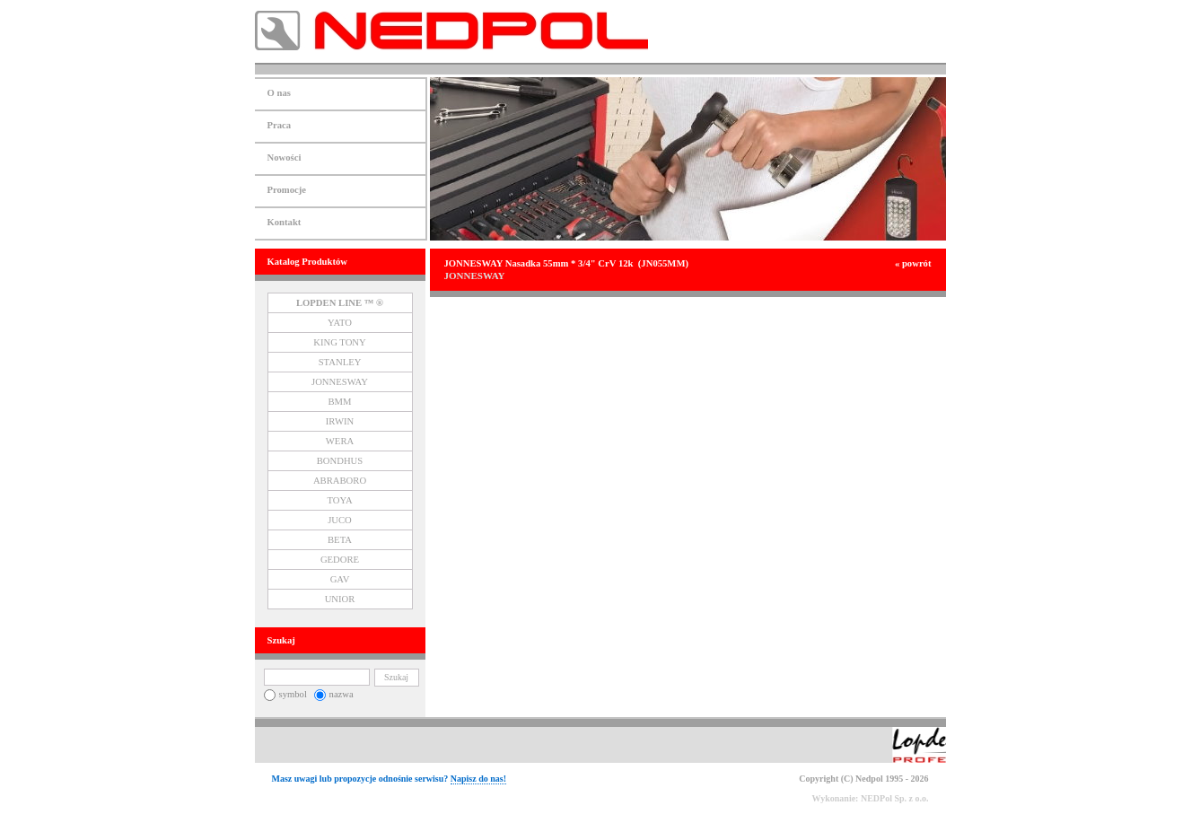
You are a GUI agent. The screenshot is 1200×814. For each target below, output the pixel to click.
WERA (340, 441)
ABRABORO (339, 481)
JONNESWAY (339, 382)
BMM (339, 402)
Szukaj (396, 677)
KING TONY (339, 342)
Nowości (284, 157)
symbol (285, 694)
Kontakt (284, 222)
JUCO (340, 520)
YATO (340, 323)
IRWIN (340, 421)
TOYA (339, 500)
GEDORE (339, 560)
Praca (279, 125)
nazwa (334, 694)
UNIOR (340, 599)
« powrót (913, 263)
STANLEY (340, 362)
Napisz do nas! (478, 778)
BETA (340, 540)
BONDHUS (340, 461)
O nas (279, 93)
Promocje (287, 190)
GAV (340, 579)
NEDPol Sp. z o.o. (895, 798)
